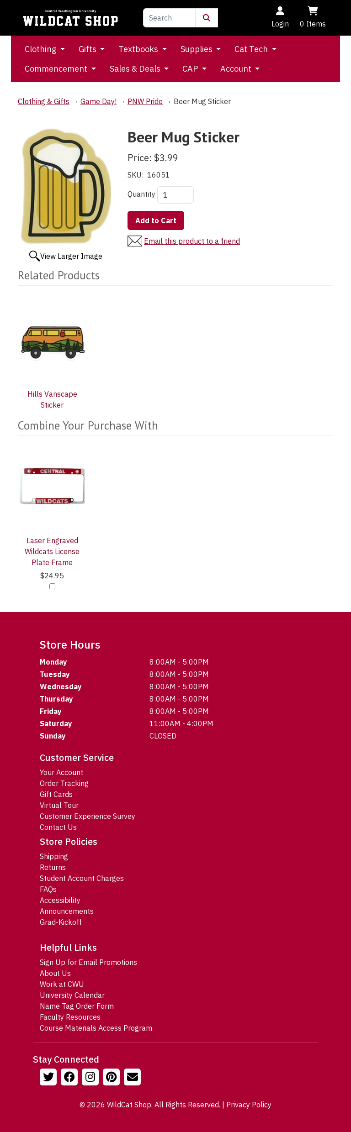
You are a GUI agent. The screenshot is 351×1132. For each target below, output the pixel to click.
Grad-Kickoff (61, 922)
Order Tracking (64, 783)
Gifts (88, 49)
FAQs (48, 889)
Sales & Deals (136, 68)
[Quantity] (175, 195)
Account (236, 68)
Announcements (67, 911)
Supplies (197, 49)
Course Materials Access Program (96, 1027)
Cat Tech (252, 49)
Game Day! (98, 101)
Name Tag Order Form (77, 1006)
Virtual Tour (59, 805)
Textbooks (139, 49)
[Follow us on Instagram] (91, 1078)
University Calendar (72, 995)
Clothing (41, 49)
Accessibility (60, 900)
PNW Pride (145, 101)
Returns (53, 867)
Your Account (61, 772)
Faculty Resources (70, 1017)
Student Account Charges (82, 878)
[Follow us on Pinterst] (112, 1078)
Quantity (141, 194)
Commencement (57, 68)
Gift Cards (56, 794)
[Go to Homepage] (70, 17)
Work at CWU (62, 984)
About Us (55, 973)
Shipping (54, 856)
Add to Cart (155, 220)
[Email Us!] (133, 1078)
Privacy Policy (248, 1104)
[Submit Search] (206, 17)
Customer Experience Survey (87, 816)
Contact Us (58, 827)
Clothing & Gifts (43, 101)
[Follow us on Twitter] (49, 1078)
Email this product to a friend (192, 241)
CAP (191, 68)
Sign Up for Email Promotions (88, 962)
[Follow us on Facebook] (70, 1078)
